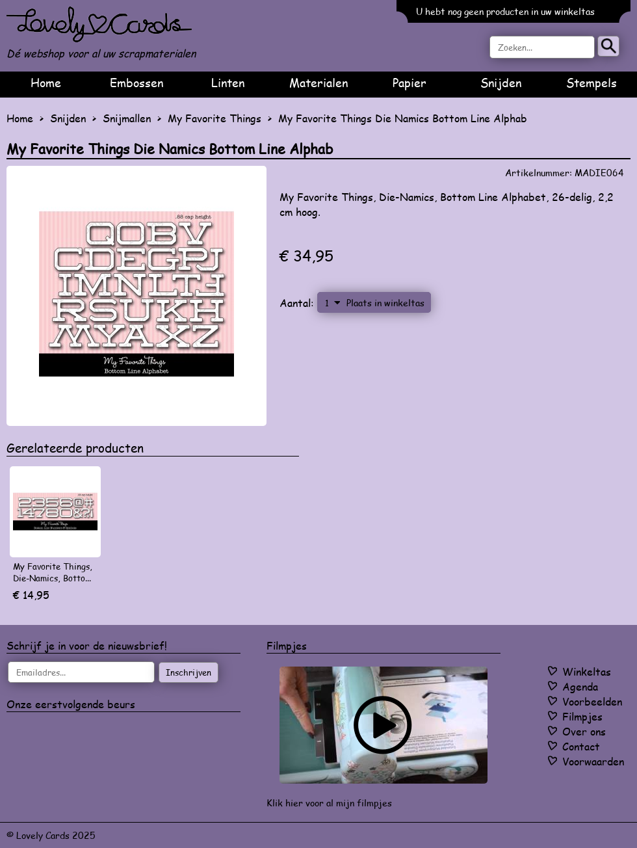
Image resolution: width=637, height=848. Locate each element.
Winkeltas (586, 671)
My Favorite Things (214, 118)
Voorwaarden (593, 761)
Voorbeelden (592, 701)
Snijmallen (127, 118)
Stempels (591, 82)
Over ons (584, 731)
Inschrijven (188, 672)
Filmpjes (582, 716)
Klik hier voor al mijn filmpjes (329, 803)
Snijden (500, 82)
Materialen (318, 82)
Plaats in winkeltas (385, 302)
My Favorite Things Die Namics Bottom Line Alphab (402, 118)
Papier (409, 82)
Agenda (580, 686)
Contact (581, 746)
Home (46, 82)
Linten (227, 82)
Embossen (136, 82)
